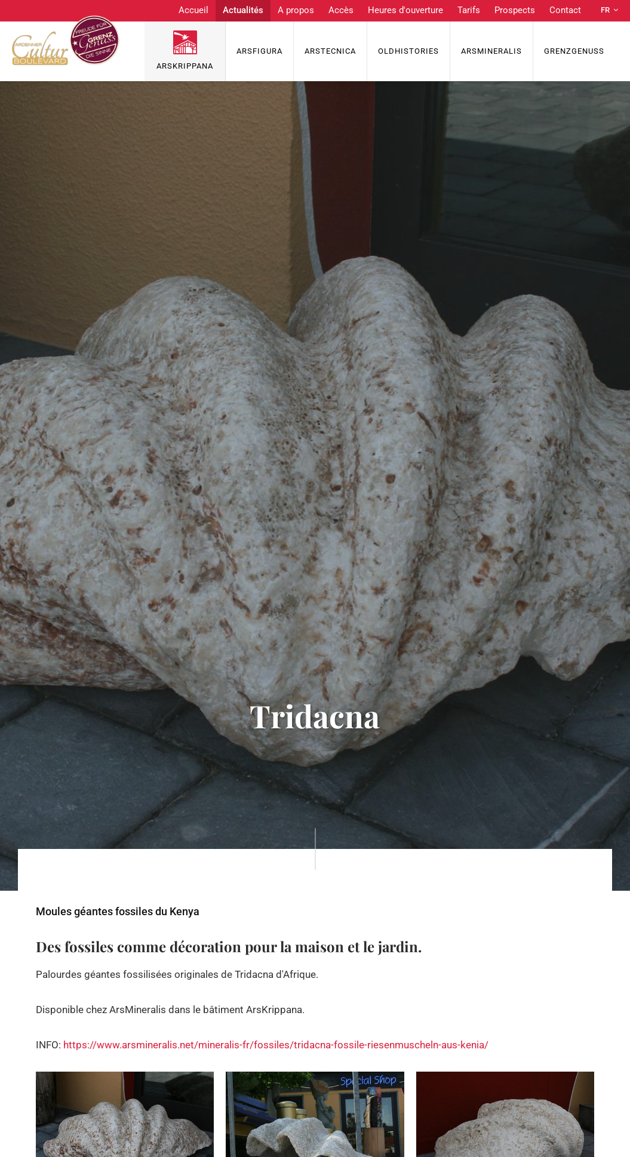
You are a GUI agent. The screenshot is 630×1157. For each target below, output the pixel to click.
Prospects (514, 10)
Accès (341, 10)
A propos (296, 10)
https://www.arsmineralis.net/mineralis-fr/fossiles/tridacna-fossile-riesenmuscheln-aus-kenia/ (275, 1045)
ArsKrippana (184, 65)
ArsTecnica (330, 51)
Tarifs (468, 10)
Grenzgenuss (574, 51)
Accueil (193, 10)
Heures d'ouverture (405, 10)
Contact (565, 10)
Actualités (243, 10)
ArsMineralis (491, 51)
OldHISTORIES (408, 51)
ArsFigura (259, 51)
